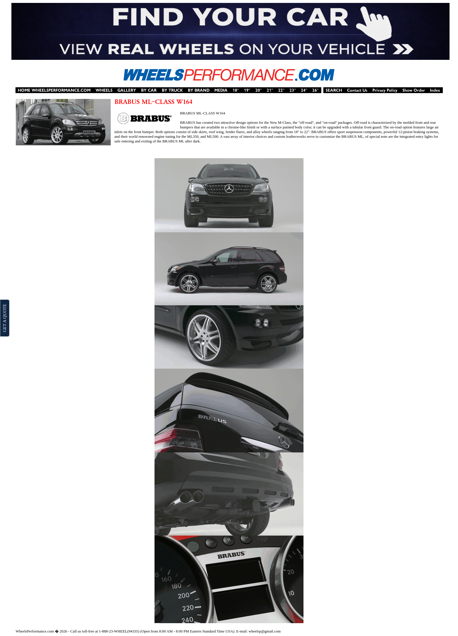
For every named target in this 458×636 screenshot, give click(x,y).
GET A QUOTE (4, 318)
